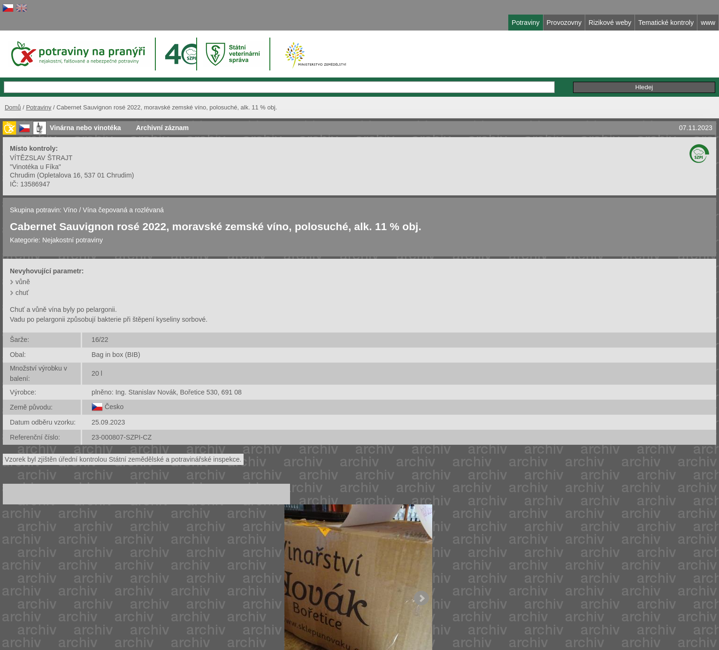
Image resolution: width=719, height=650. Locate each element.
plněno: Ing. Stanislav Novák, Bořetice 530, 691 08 (167, 392)
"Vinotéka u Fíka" (35, 166)
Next (421, 598)
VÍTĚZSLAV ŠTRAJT (41, 158)
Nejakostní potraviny (72, 240)
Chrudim (22, 175)
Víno (70, 210)
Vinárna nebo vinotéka (85, 128)
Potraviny (38, 107)
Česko (114, 406)
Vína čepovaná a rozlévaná (123, 210)
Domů (13, 107)
